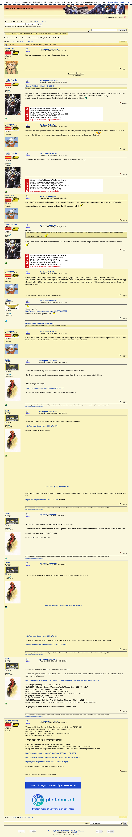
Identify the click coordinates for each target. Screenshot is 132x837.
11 (13, 41)
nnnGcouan (9, 124)
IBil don (8, 300)
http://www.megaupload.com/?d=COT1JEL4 (41, 500)
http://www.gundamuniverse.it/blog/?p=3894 (42, 636)
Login (56, 33)
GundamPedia (28, 33)
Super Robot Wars (55, 38)
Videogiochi (43, 38)
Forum (14, 33)
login (37, 22)
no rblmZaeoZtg (11, 721)
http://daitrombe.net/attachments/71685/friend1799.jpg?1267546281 (50, 753)
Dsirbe (7, 360)
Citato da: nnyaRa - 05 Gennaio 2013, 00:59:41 (39, 323)
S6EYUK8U (9, 49)
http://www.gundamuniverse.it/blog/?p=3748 (42, 426)
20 (26, 41)
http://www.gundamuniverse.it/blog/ (34, 406)
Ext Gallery (49, 33)
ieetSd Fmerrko (11, 80)
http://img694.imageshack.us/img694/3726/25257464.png (46, 762)
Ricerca (41, 33)
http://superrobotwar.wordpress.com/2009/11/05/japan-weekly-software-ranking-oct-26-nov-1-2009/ (62, 680)
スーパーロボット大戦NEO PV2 (57, 487)
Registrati (63, 33)
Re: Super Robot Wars (49, 49)
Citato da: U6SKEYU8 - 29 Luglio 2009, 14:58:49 (39, 86)
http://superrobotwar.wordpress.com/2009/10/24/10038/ (46, 645)
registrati (43, 22)
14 (20, 41)
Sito (8, 33)
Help (35, 33)
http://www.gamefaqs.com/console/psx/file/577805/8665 (46, 311)
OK (128, 2)
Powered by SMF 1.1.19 (55, 831)
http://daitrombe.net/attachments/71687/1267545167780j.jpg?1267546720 (52, 757)
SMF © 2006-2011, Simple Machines (73, 831)
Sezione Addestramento (30, 38)
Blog (20, 33)
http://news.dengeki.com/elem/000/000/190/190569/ (45, 388)
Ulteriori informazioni (115, 2)
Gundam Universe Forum (12, 38)
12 (15, 41)
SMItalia (74, 832)
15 (22, 41)
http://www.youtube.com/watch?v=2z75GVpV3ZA (63, 606)
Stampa (123, 42)
